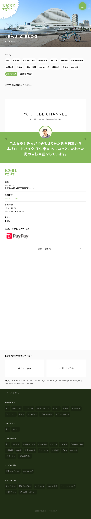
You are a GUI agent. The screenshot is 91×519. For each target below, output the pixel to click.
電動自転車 (76, 408)
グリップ (15, 429)
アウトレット (28, 408)
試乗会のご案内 (25, 486)
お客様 (19, 67)
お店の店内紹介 (25, 74)
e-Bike (65, 408)
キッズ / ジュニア (43, 408)
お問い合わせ (44, 248)
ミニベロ (56, 408)
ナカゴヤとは (11, 486)
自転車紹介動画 (77, 60)
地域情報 (55, 67)
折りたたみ (16, 408)
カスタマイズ (44, 67)
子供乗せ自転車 (46, 414)
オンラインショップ (68, 486)
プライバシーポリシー (28, 492)
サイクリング (39, 486)
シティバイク (32, 414)
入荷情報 (63, 60)
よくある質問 (52, 486)
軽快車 (21, 414)
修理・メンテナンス (13, 471)
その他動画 (42, 60)
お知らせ (16, 60)
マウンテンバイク (62, 414)
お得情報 (9, 67)
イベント (54, 60)
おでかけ (74, 67)
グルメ (65, 67)
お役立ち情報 (30, 67)
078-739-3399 (11, 198)
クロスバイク (11, 414)
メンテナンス (11, 74)
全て (8, 60)
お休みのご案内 (29, 60)
